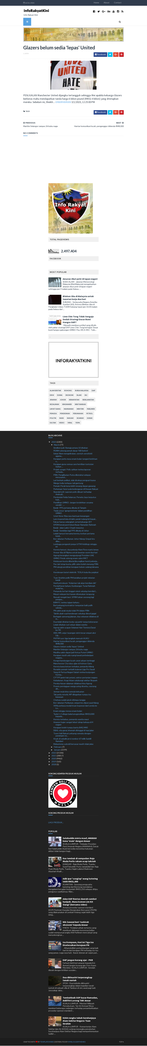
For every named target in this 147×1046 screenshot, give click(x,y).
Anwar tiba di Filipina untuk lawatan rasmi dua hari (75, 552)
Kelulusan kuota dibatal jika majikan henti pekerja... (75, 561)
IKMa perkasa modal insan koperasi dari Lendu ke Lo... (75, 707)
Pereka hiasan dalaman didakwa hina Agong (72, 683)
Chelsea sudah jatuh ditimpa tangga (69, 700)
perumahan (78, 414)
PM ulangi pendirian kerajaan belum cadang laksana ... (76, 568)
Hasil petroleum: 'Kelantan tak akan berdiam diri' (74, 583)
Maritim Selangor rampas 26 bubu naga (70, 649)
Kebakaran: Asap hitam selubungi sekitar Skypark (75, 680)
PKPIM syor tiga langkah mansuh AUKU (71, 638)
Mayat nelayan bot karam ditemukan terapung (73, 594)
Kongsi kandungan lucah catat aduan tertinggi (74, 660)
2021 (54, 756)
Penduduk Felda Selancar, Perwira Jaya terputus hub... (74, 498)
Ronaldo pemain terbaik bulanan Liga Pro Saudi (74, 669)
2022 (54, 753)
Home (99, 2)
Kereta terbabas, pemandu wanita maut (71, 719)
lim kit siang (55, 409)
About (110, 2)
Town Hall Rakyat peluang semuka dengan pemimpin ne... (72, 734)
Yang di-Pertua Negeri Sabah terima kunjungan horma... (74, 673)
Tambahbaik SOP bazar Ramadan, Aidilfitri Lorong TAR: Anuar (80, 999)
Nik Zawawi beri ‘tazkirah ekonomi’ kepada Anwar (76, 923)
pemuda (53, 414)
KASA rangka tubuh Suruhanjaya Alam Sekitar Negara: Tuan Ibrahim (79, 1021)
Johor (63, 400)
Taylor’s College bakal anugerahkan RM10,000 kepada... (73, 715)
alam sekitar (55, 391)
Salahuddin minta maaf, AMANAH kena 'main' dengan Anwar (80, 840)
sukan (89, 418)
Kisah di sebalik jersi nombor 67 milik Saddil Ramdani (72, 740)
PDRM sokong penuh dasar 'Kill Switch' (70, 451)
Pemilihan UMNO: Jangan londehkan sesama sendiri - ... (73, 504)
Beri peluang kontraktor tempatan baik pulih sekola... (73, 606)
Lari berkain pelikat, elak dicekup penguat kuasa (74, 480)
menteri (80, 409)
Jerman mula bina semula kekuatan (68, 692)
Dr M (52, 395)
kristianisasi (80, 404)
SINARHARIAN (50, 102)
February (58, 747)
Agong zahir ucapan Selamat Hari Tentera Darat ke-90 (74, 629)
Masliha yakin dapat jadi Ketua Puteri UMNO (73, 652)
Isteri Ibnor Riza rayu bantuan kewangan (71, 516)
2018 (54, 764)
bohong (68, 391)
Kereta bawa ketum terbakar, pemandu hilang (73, 666)
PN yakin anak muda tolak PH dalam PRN (71, 611)
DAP (93, 391)
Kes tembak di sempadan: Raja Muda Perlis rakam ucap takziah (79, 860)
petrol (89, 414)
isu (86, 395)
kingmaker (67, 404)
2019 (54, 761)
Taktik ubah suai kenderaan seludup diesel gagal (74, 614)
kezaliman (54, 404)
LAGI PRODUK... (55, 822)
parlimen (91, 409)
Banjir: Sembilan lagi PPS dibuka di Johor (71, 531)
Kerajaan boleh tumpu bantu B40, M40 (70, 728)
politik (53, 418)
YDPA (78, 423)
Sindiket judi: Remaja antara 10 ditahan (70, 448)
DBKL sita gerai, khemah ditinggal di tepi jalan (73, 730)
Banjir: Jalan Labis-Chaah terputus (68, 528)
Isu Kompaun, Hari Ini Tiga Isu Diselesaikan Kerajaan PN (78, 944)
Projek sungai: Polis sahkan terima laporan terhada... (72, 471)
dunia (59, 395)
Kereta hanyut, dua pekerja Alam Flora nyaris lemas (76, 549)
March (57, 445)
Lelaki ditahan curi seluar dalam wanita (70, 625)
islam (79, 395)
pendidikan (65, 414)
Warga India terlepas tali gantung (68, 483)
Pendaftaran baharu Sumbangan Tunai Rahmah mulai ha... (74, 587)
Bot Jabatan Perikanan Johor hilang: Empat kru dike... (74, 540)
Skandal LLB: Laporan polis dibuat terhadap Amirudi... (72, 493)
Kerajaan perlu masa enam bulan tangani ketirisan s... (75, 460)
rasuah (70, 418)
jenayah (53, 400)
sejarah (80, 418)
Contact (121, 2)
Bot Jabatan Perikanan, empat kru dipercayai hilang (76, 703)
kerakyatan (74, 400)
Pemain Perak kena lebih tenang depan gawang (74, 486)
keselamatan (88, 400)
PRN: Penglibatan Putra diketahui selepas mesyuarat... (72, 476)
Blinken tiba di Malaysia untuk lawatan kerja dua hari (78, 298)
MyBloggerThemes (73, 1042)
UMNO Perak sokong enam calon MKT (70, 558)
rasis (61, 418)
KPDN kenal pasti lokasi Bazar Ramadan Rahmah (74, 525)
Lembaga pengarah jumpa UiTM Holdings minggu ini (75, 545)
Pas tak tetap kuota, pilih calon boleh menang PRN (75, 564)
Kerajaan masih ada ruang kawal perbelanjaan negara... (73, 656)
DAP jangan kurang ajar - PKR (78, 960)
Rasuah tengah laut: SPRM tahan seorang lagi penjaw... (73, 598)
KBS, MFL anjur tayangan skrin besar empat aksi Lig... (74, 634)
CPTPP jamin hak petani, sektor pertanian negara (75, 678)
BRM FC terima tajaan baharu (66, 602)
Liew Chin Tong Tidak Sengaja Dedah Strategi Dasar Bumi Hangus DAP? (78, 319)
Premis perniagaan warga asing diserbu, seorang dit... (74, 687)
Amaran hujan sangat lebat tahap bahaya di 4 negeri (73, 723)
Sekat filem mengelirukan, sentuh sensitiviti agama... (72, 455)
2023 (54, 442)
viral (70, 423)
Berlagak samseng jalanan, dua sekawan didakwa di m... (75, 617)
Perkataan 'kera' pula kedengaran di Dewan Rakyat (75, 489)
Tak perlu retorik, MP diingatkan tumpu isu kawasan (72, 696)
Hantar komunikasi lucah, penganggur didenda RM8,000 (73, 642)
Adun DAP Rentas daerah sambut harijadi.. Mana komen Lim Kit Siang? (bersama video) (80, 902)
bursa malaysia (81, 391)
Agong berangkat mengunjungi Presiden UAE (73, 555)
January (57, 750)
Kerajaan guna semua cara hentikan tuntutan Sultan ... (73, 465)
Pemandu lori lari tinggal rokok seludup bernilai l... (75, 591)
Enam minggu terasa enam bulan (67, 711)
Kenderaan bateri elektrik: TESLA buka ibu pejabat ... (75, 573)
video (61, 423)
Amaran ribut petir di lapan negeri (80, 279)
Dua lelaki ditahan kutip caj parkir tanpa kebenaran (75, 622)
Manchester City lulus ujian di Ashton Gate (72, 663)
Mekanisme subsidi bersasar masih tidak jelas (73, 744)
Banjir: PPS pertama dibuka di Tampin (69, 508)
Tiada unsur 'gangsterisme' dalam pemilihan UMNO (72, 512)
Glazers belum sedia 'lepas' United (68, 647)
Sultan (53, 423)
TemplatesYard (43, 1042)
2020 (54, 759)
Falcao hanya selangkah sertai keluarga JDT (72, 522)
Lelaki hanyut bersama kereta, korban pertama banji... (73, 535)
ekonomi (69, 395)
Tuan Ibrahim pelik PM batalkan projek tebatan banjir (74, 579)
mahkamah (69, 409)
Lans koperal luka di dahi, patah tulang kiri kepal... (74, 519)
